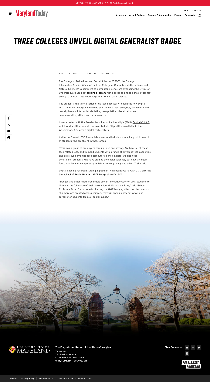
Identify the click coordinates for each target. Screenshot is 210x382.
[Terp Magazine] (185, 10)
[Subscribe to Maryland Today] (196, 10)
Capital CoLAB (141, 122)
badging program (96, 92)
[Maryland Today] (32, 13)
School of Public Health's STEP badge (84, 174)
